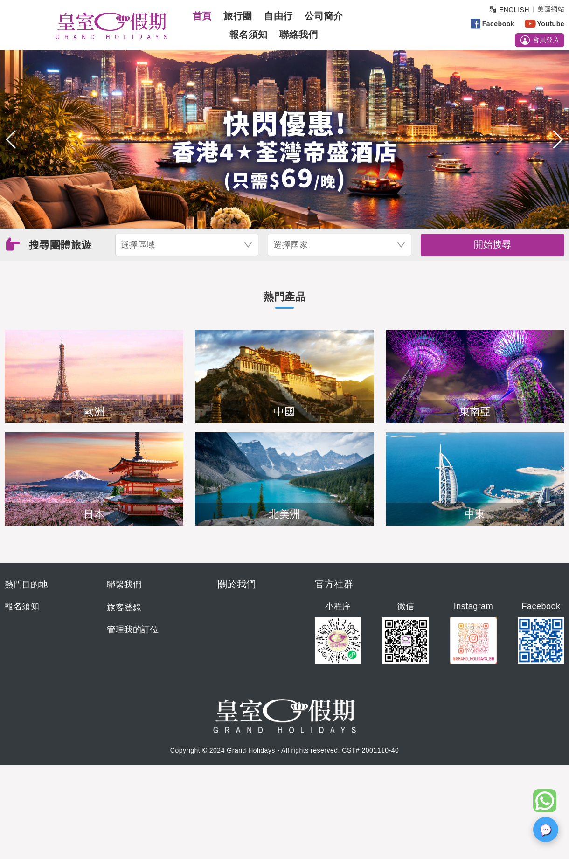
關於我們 (237, 584)
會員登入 (540, 40)
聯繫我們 (124, 584)
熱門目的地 (26, 584)
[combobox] (187, 245)
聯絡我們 (298, 34)
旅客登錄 (124, 607)
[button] (11, 139)
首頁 (202, 16)
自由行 (278, 16)
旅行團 (237, 16)
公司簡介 (324, 16)
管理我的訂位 (133, 629)
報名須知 (248, 34)
